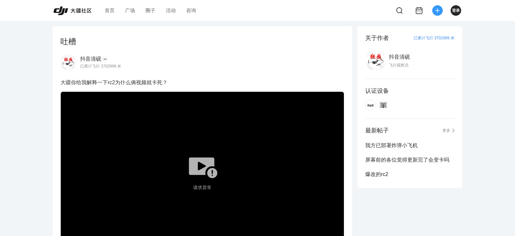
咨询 (191, 10)
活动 (171, 10)
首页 (110, 10)
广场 (130, 10)
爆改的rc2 (376, 174)
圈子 (150, 10)
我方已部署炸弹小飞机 (391, 145)
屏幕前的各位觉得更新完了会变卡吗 (407, 160)
